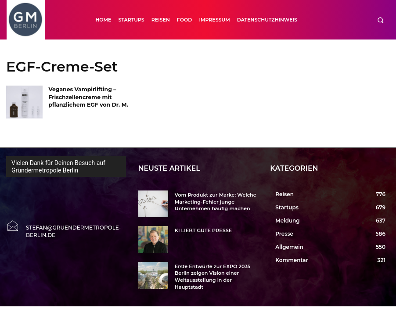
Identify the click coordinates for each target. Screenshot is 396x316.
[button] (380, 20)
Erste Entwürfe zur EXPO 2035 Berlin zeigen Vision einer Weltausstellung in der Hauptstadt (216, 272)
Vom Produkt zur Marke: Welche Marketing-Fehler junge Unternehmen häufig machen (211, 201)
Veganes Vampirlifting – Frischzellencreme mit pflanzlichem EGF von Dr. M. (87, 96)
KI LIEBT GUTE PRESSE (201, 230)
